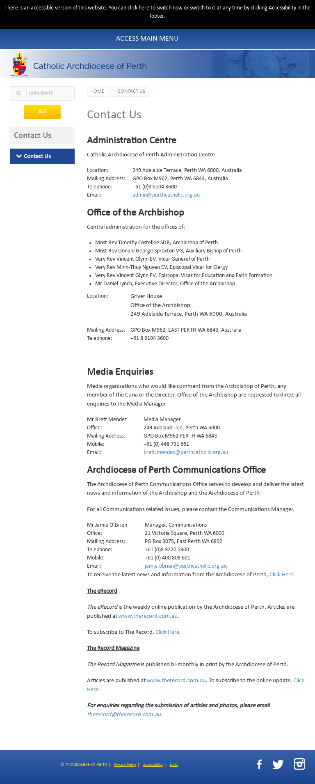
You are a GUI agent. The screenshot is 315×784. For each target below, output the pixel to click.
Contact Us (33, 156)
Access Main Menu (147, 39)
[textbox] (42, 93)
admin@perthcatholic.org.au (166, 195)
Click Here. (282, 575)
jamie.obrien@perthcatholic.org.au (186, 566)
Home (97, 91)
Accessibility (153, 765)
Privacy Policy (125, 765)
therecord (99, 715)
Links (174, 765)
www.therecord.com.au (148, 616)
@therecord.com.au (136, 715)
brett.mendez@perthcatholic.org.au (186, 452)
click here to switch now (155, 8)
